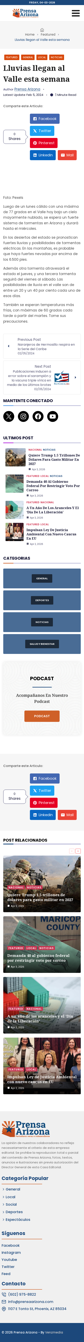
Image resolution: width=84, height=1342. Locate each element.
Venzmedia (54, 1332)
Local (42, 57)
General (28, 57)
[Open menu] (75, 13)
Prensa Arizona (27, 89)
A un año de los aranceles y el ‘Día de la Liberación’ (52, 510)
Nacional (35, 449)
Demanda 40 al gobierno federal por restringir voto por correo (53, 485)
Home (30, 34)
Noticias (56, 57)
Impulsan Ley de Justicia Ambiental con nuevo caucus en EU (51, 534)
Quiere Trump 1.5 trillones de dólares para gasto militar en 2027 (54, 459)
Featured (48, 34)
